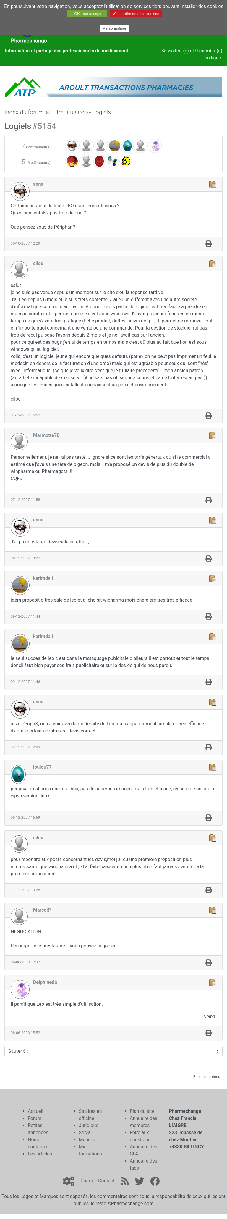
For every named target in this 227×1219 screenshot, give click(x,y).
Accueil (35, 1111)
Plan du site (142, 1111)
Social (85, 1132)
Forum (34, 1118)
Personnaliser (115, 28)
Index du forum (24, 112)
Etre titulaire (68, 112)
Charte (87, 1181)
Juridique (88, 1125)
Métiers (87, 1139)
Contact (106, 1181)
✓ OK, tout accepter (87, 14)
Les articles (40, 1154)
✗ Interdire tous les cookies (136, 14)
